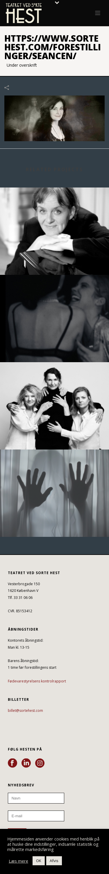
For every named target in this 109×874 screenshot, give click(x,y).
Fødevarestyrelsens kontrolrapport (37, 681)
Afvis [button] (54, 860)
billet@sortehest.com (25, 710)
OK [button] (38, 860)
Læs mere (18, 861)
